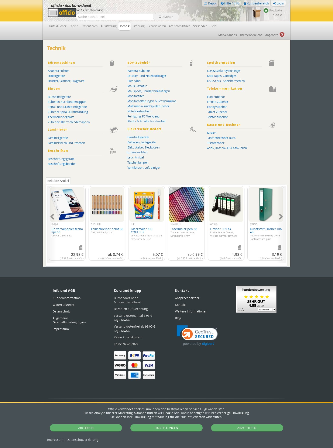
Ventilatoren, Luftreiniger (143, 167)
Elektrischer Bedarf (166, 129)
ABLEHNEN (86, 428)
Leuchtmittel (135, 157)
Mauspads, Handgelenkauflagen (148, 91)
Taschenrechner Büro (221, 138)
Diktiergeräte (56, 76)
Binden (87, 88)
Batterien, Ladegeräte (141, 142)
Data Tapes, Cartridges (222, 76)
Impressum (55, 440)
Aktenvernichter (58, 71)
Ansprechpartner (187, 298)
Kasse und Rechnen (246, 125)
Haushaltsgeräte (138, 137)
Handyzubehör (217, 107)
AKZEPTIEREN (247, 428)
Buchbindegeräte (59, 97)
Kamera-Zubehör (138, 71)
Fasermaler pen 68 (184, 232)
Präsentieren (89, 26)
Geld (213, 26)
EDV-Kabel (134, 81)
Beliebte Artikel (58, 181)
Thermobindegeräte (61, 117)
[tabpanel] (166, 222)
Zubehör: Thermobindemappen (69, 122)
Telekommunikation (246, 88)
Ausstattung (109, 26)
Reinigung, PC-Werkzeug (143, 116)
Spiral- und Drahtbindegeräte (67, 107)
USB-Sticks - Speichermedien (226, 81)
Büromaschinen (87, 63)
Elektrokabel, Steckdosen (143, 147)
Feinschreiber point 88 (107, 230)
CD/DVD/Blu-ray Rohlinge (223, 71)
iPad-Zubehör (216, 97)
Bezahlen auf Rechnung (131, 309)
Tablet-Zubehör (217, 112)
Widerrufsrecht (63, 305)
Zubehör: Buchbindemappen (67, 102)
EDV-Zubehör (166, 63)
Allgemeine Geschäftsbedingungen (69, 320)
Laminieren (87, 129)
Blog (178, 318)
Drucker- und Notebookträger (146, 76)
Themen (251, 35)
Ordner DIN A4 (223, 232)
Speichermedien (246, 63)
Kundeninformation (67, 298)
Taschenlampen (137, 162)
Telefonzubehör (217, 117)
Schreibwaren (157, 26)
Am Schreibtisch (179, 26)
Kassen (212, 133)
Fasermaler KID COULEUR (146, 233)
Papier (73, 26)
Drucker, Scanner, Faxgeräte (66, 81)
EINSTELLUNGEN (166, 428)
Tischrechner (215, 143)
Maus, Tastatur (137, 86)
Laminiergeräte (58, 138)
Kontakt (180, 305)
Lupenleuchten (137, 152)
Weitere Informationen (191, 311)
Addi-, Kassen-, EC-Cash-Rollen (227, 148)
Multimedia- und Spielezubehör (148, 106)
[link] (197, 335)
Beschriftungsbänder (62, 164)
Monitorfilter (135, 96)
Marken (227, 35)
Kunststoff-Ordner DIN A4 (266, 233)
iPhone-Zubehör (217, 102)
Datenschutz (82, 440)
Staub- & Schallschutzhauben (146, 121)
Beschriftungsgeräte (61, 159)
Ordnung (139, 26)
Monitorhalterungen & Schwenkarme (151, 101)
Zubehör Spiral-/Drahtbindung (68, 112)
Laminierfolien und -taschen (66, 143)
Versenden (200, 26)
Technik (125, 26)
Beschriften (87, 151)
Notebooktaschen (139, 111)
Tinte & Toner (57, 26)
